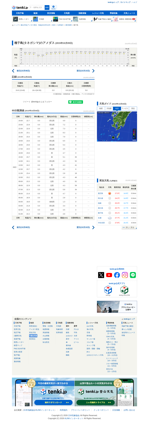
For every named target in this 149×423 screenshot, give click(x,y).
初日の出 (113, 370)
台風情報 (46, 339)
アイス (76, 339)
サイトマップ (125, 2)
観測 (35, 13)
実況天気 (32, 332)
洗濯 (67, 329)
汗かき (76, 329)
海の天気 (90, 329)
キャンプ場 (91, 345)
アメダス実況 (34, 329)
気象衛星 (59, 329)
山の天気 (90, 326)
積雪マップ (18, 345)
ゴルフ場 (90, 342)
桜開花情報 (113, 332)
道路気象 (17, 358)
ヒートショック (113, 359)
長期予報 (17, 339)
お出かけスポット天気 (95, 355)
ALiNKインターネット (45, 410)
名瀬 (99, 218)
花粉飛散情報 (113, 327)
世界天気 (17, 329)
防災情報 (51, 13)
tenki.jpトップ (113, 2)
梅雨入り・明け (113, 343)
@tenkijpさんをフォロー (41, 102)
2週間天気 (17, 336)
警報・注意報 (48, 326)
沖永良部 (101, 223)
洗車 (67, 352)
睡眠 (67, 355)
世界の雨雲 (18, 352)
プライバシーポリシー (80, 410)
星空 (67, 339)
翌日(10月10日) (83, 71)
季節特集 (113, 13)
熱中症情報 (113, 348)
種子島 (100, 213)
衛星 (101, 108)
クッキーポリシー (101, 410)
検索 (47, 7)
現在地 (53, 9)
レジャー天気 (98, 13)
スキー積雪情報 (113, 365)
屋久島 (100, 208)
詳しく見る (130, 227)
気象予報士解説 (127, 326)
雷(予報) (17, 355)
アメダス (125, 108)
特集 (123, 335)
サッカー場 (91, 339)
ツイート (27, 102)
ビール (76, 342)
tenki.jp (20, 8)
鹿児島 (100, 193)
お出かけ (69, 336)
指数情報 (82, 13)
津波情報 (46, 332)
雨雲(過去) (33, 326)
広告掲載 (116, 410)
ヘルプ (134, 2)
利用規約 (63, 410)
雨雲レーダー (19, 342)
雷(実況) (32, 339)
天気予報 (20, 13)
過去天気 (33, 336)
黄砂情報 (17, 361)
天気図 (67, 13)
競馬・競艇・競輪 (93, 349)
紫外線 (68, 345)
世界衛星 (59, 332)
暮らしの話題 (127, 329)
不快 (75, 332)
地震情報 (46, 329)
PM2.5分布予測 (19, 349)
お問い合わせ (129, 410)
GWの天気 (113, 338)
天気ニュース (129, 13)
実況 (133, 108)
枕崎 (99, 203)
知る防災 (46, 342)
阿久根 (100, 198)
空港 (88, 332)
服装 (67, 332)
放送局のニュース (128, 332)
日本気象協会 (29, 410)
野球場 (89, 336)
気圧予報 (17, 332)
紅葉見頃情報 (113, 354)
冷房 (75, 336)
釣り (88, 352)
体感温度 (69, 349)
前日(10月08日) (23, 71)
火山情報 (46, 336)
